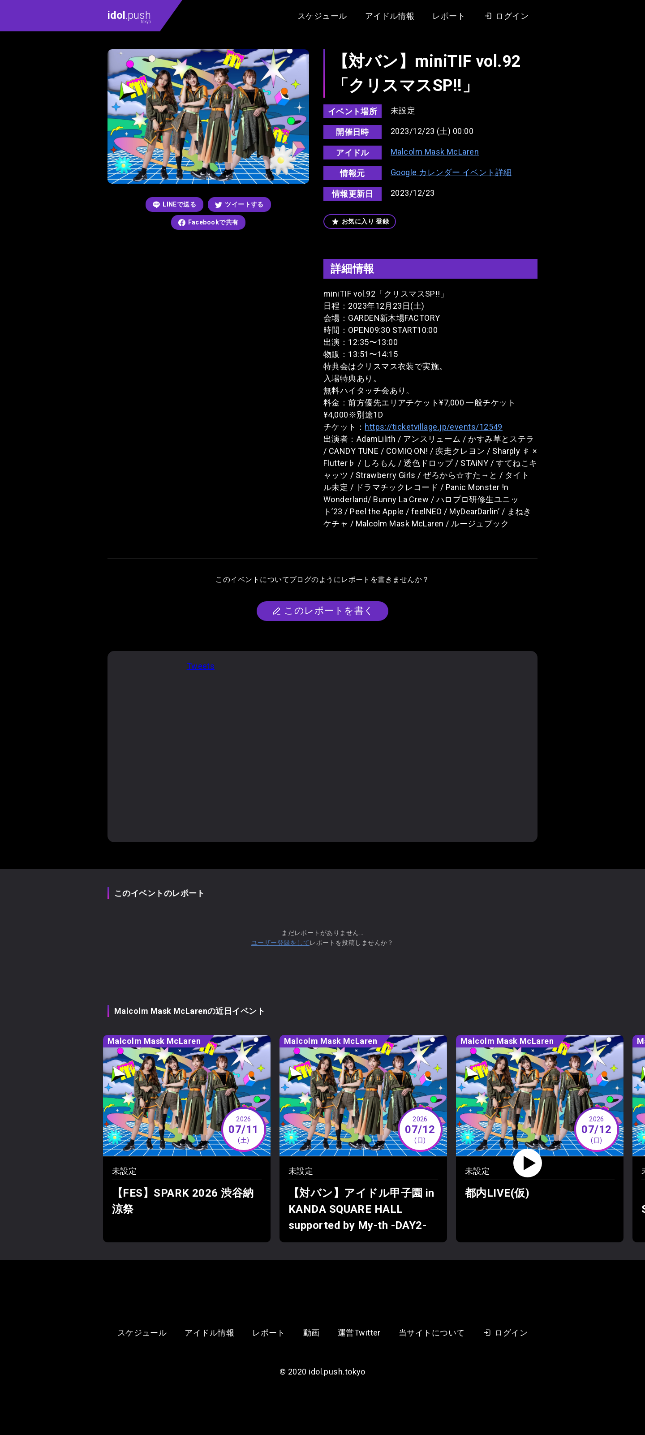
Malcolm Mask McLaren (435, 151)
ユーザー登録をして (280, 942)
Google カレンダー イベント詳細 (451, 172)
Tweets (201, 666)
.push (129, 16)
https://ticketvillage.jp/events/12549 (434, 426)
